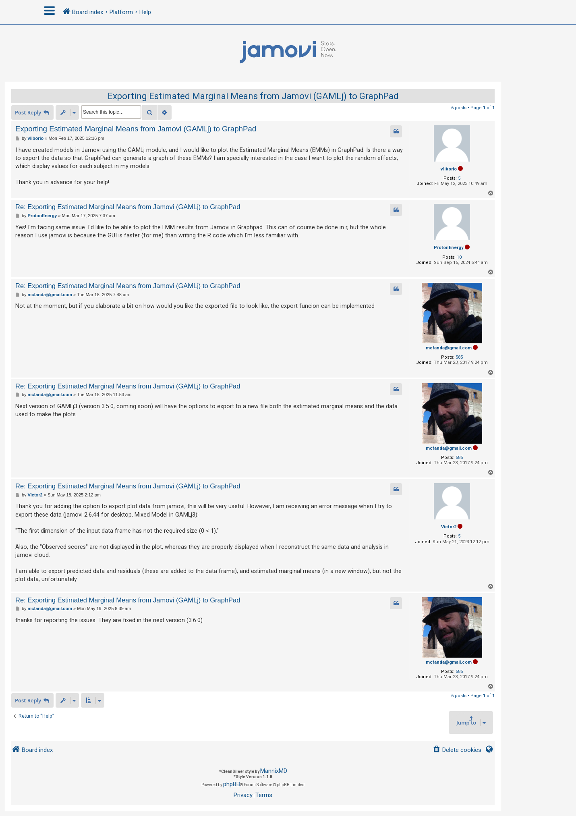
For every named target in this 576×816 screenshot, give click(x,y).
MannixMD (273, 770)
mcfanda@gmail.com (449, 348)
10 (459, 257)
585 (459, 357)
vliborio (449, 169)
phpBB (231, 784)
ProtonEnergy (449, 247)
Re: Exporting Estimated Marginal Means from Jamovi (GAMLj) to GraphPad (127, 206)
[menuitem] (457, 750)
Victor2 (448, 526)
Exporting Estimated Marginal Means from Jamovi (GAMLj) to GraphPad (253, 96)
